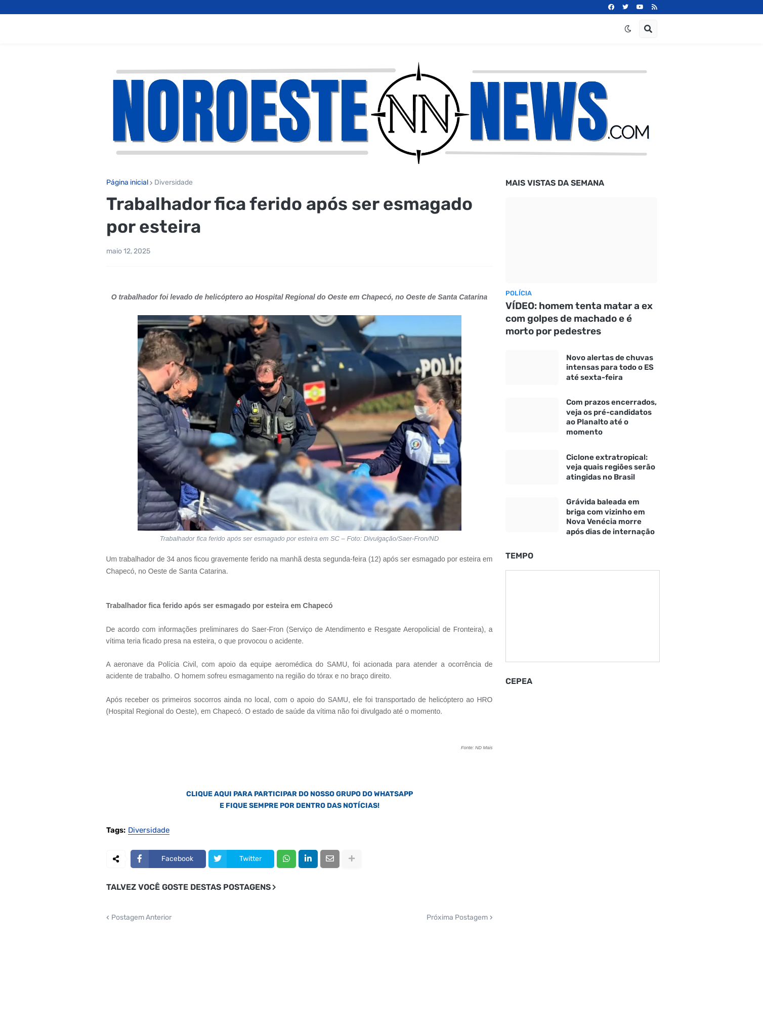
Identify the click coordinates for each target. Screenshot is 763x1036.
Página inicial (127, 182)
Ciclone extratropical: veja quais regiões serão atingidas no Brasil (610, 467)
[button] (628, 29)
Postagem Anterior (141, 917)
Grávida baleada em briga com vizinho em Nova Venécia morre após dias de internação (610, 516)
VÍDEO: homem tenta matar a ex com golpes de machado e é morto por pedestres (579, 318)
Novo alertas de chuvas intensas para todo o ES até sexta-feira (610, 367)
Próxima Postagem (457, 917)
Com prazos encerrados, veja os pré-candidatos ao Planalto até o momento (611, 417)
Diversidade (173, 182)
